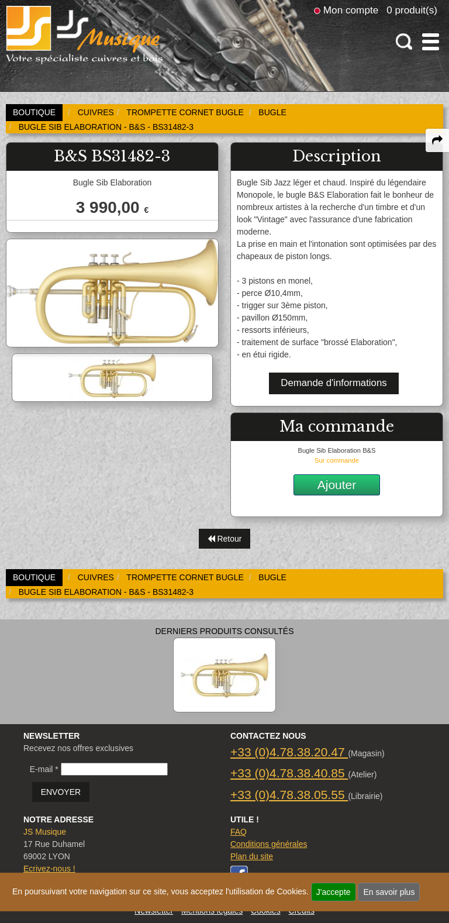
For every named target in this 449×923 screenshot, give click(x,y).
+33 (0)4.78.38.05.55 (289, 794)
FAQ (238, 831)
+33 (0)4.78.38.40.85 (289, 773)
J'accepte (333, 892)
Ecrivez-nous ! (49, 868)
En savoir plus (389, 892)
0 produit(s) (411, 10)
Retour (225, 538)
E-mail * (44, 769)
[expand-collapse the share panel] (437, 140)
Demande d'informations (333, 382)
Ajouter (337, 484)
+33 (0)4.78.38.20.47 (289, 752)
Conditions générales (269, 844)
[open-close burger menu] (430, 41)
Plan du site (251, 856)
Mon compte (350, 10)
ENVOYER (61, 792)
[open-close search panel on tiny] (404, 41)
